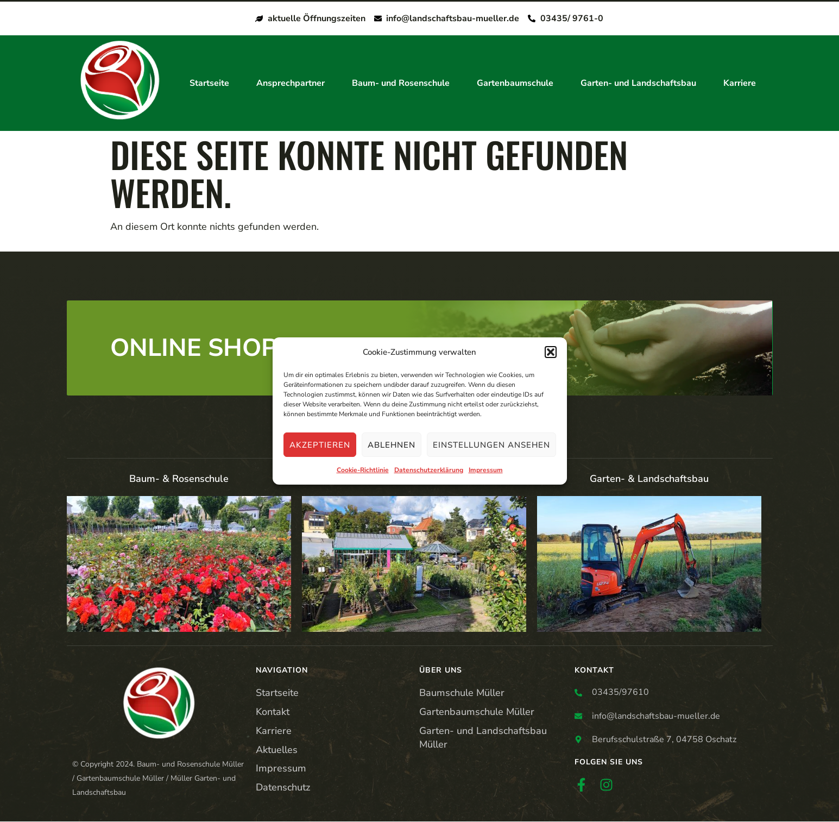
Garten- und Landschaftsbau (638, 84)
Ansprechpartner (290, 84)
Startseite (209, 84)
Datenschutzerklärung (428, 470)
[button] (550, 352)
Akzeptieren (319, 445)
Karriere (739, 84)
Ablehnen (391, 445)
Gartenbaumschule (515, 84)
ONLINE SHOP (193, 348)
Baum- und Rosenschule (401, 84)
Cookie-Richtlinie (363, 470)
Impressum (486, 470)
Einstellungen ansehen (491, 445)
